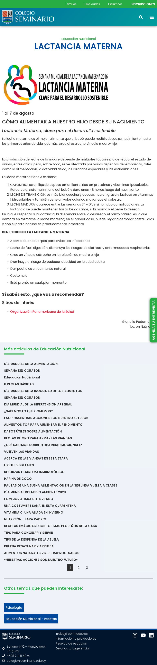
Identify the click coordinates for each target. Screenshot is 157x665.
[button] (151, 17)
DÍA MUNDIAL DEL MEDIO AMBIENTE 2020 (35, 492)
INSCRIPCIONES (143, 4)
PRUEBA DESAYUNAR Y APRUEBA (29, 546)
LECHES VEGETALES (19, 465)
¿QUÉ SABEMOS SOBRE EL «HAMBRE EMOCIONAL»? (43, 445)
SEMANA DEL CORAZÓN (22, 370)
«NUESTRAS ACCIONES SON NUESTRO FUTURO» (41, 560)
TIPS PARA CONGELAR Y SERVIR (28, 533)
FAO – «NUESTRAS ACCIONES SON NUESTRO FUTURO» (46, 418)
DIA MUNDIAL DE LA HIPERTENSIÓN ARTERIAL (38, 404)
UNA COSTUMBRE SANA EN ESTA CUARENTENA (40, 506)
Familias (71, 4)
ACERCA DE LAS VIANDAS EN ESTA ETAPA (36, 458)
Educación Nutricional (78, 38)
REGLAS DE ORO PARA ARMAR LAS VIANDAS (38, 438)
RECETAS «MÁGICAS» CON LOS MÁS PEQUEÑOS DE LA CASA (50, 526)
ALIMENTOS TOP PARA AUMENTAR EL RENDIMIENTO (43, 424)
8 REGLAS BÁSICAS (19, 384)
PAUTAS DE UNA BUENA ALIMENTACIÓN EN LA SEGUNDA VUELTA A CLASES (61, 485)
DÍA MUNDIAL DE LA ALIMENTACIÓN (31, 364)
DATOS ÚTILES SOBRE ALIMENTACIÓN (33, 431)
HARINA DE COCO (18, 478)
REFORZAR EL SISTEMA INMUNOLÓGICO (34, 472)
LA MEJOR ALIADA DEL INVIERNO (28, 499)
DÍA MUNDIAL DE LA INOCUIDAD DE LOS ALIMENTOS (43, 391)
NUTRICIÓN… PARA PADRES (25, 519)
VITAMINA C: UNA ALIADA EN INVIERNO (33, 512)
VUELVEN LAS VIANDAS (21, 451)
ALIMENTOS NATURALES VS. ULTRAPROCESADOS (41, 553)
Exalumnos (115, 4)
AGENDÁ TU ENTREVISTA (153, 320)
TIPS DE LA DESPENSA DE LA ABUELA (31, 539)
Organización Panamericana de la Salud (42, 311)
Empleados (92, 4)
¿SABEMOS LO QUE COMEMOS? (28, 411)
